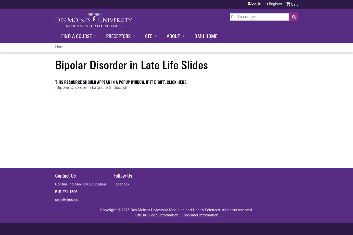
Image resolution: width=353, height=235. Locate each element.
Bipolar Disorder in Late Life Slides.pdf (91, 88)
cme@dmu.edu (68, 200)
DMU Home (205, 36)
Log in (256, 4)
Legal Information (163, 215)
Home (60, 47)
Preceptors (118, 36)
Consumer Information (199, 215)
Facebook (121, 184)
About (173, 36)
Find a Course (76, 36)
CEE (148, 36)
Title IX (140, 215)
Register (275, 4)
